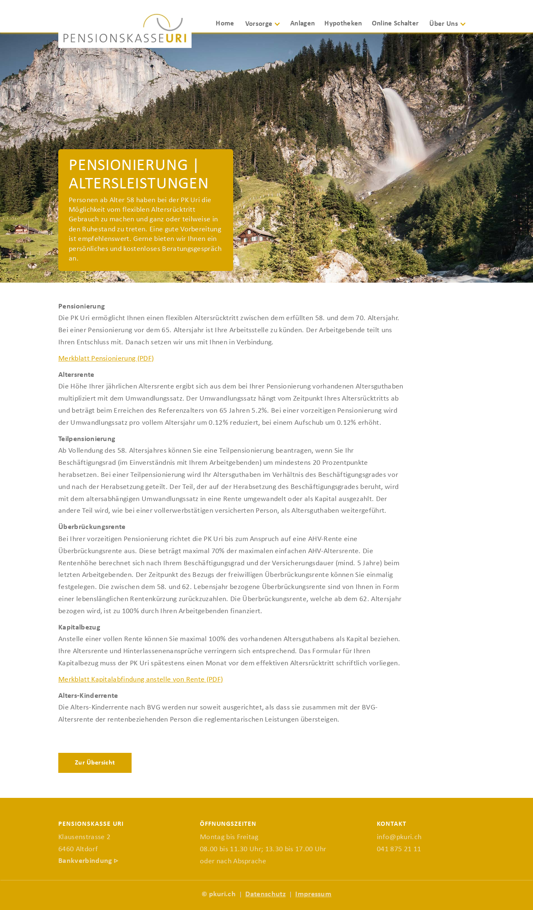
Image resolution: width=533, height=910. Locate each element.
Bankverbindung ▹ (88, 861)
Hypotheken (343, 23)
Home (225, 23)
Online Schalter (395, 23)
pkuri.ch (222, 894)
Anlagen (302, 23)
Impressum (313, 894)
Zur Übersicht (95, 763)
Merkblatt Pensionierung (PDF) (106, 359)
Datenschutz (265, 894)
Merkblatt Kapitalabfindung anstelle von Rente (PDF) (140, 680)
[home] (125, 30)
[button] (266, 28)
